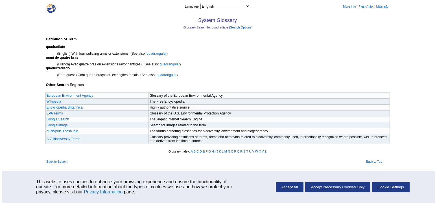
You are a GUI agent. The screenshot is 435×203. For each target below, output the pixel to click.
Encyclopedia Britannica (65, 107)
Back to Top (374, 161)
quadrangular (157, 54)
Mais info (382, 6)
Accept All (289, 187)
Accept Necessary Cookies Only (337, 187)
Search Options (241, 27)
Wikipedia (54, 101)
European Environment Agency (70, 96)
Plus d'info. (366, 6)
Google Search (58, 119)
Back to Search (57, 161)
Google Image (57, 125)
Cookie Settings (391, 187)
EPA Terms (55, 113)
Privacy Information (103, 191)
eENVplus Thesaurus (62, 131)
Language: (192, 6)
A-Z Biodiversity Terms (63, 139)
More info (349, 6)
